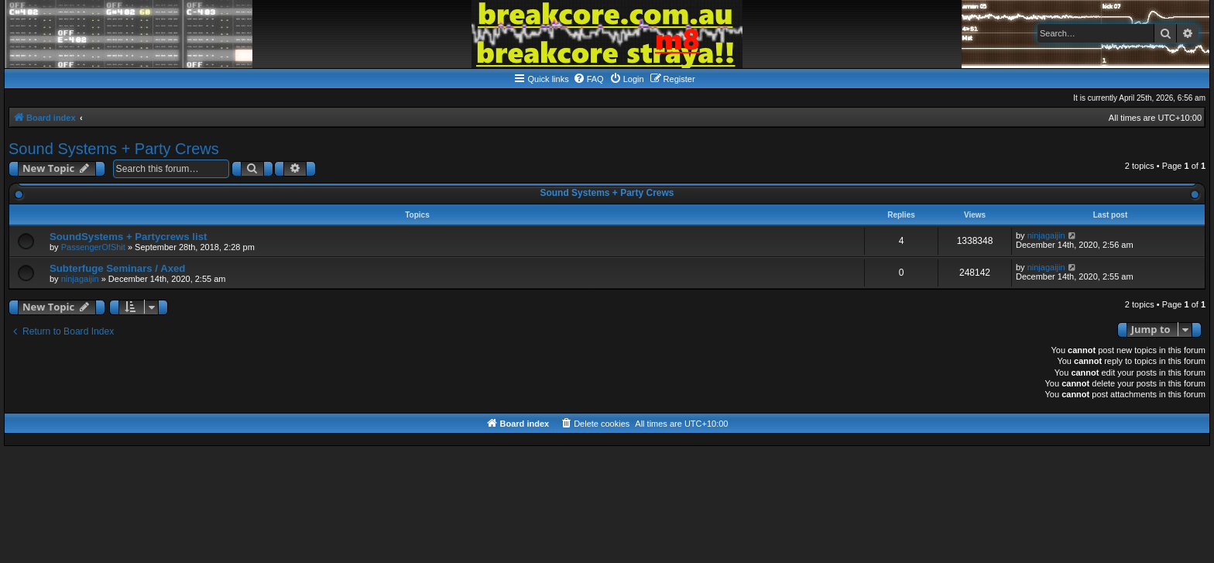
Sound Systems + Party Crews (114, 148)
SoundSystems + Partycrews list (128, 236)
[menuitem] (588, 79)
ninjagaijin (1046, 235)
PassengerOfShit (93, 247)
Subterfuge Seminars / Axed (117, 268)
